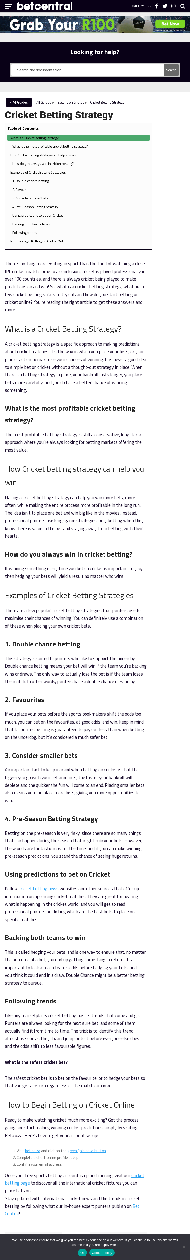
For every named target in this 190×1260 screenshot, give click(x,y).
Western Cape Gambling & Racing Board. (151, 1214)
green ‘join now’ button (87, 1014)
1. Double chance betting (170, 236)
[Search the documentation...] (87, 70)
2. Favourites (171, 252)
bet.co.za (32, 1014)
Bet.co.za (131, 1192)
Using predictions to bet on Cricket (171, 309)
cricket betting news (39, 751)
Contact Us (91, 1192)
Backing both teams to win (172, 328)
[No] (183, 1246)
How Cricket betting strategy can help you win (170, 171)
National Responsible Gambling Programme (38, 1231)
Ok (82, 1253)
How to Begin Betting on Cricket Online (171, 358)
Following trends (170, 342)
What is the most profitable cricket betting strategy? (171, 142)
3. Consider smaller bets (172, 266)
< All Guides (19, 102)
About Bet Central (65, 1192)
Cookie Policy (102, 1253)
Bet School (111, 1192)
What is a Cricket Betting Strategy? (171, 115)
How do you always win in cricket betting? (172, 195)
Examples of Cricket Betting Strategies (171, 217)
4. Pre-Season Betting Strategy (169, 285)
